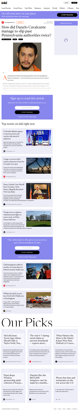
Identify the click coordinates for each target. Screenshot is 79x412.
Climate (71, 8)
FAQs (64, 409)
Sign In (66, 2)
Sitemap (69, 409)
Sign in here (32, 117)
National (20, 22)
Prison (14, 39)
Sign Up (74, 2)
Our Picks (28, 8)
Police (20, 39)
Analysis (47, 8)
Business (38, 8)
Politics (62, 8)
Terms (55, 409)
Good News (17, 8)
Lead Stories (6, 8)
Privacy (59, 409)
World (54, 8)
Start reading (67, 15)
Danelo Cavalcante (6, 39)
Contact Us (74, 409)
